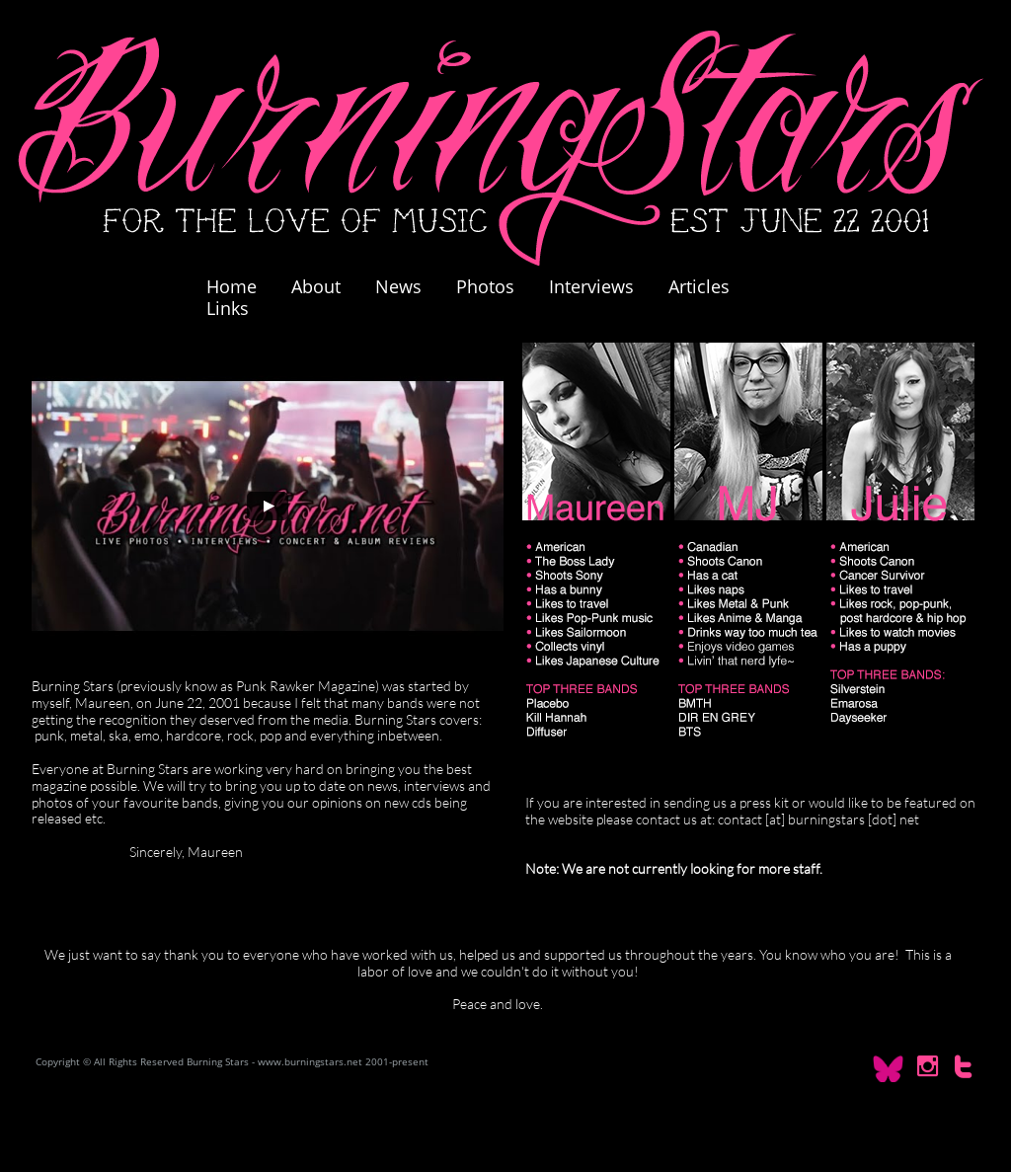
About (316, 286)
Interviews (591, 286)
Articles (699, 286)
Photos (495, 286)
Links (227, 308)
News (398, 286)
